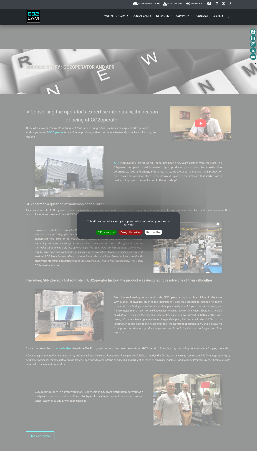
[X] (253, 50)
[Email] (253, 57)
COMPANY (182, 16)
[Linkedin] (253, 38)
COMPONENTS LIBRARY (146, 4)
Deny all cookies (130, 232)
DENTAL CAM (141, 16)
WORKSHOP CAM (114, 16)
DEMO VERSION (173, 4)
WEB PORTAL (195, 4)
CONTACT (202, 16)
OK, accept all (106, 232)
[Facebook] (253, 32)
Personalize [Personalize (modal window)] (153, 232)
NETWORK (162, 16)
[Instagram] (253, 44)
